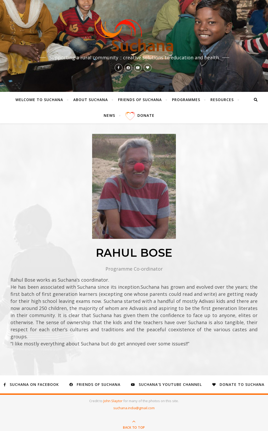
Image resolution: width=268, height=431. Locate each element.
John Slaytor (113, 400)
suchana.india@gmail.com (134, 408)
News (109, 115)
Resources (222, 99)
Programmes (186, 99)
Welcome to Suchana (39, 99)
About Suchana (90, 99)
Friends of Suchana (140, 99)
